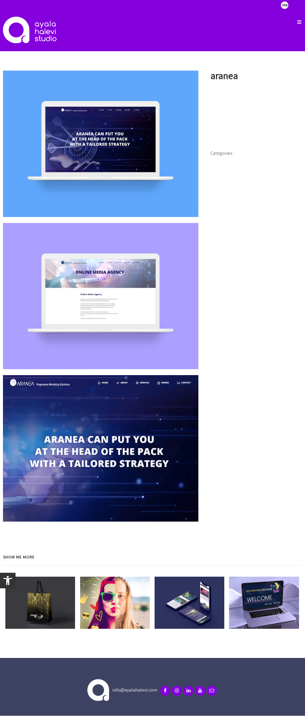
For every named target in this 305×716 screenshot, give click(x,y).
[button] (7, 580)
